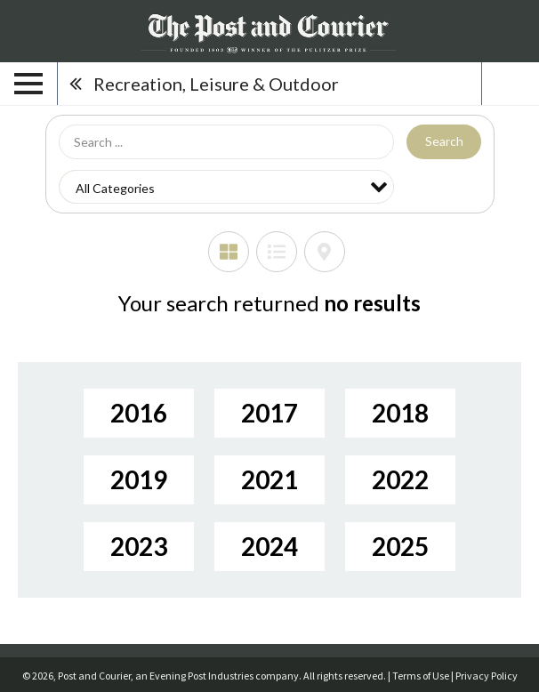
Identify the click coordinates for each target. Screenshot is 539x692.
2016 (138, 413)
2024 (269, 546)
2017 (269, 413)
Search (444, 141)
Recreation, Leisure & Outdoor (216, 83)
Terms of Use (420, 675)
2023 (138, 546)
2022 (400, 479)
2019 (138, 479)
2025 (400, 546)
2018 (400, 413)
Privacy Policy (486, 675)
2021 (269, 479)
